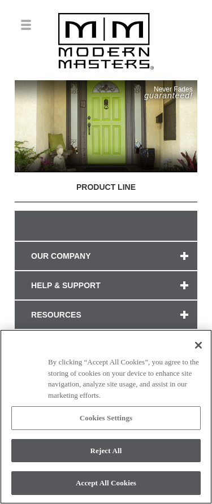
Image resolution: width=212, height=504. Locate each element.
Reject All (106, 450)
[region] (106, 416)
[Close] (198, 345)
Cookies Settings (106, 418)
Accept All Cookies (106, 483)
